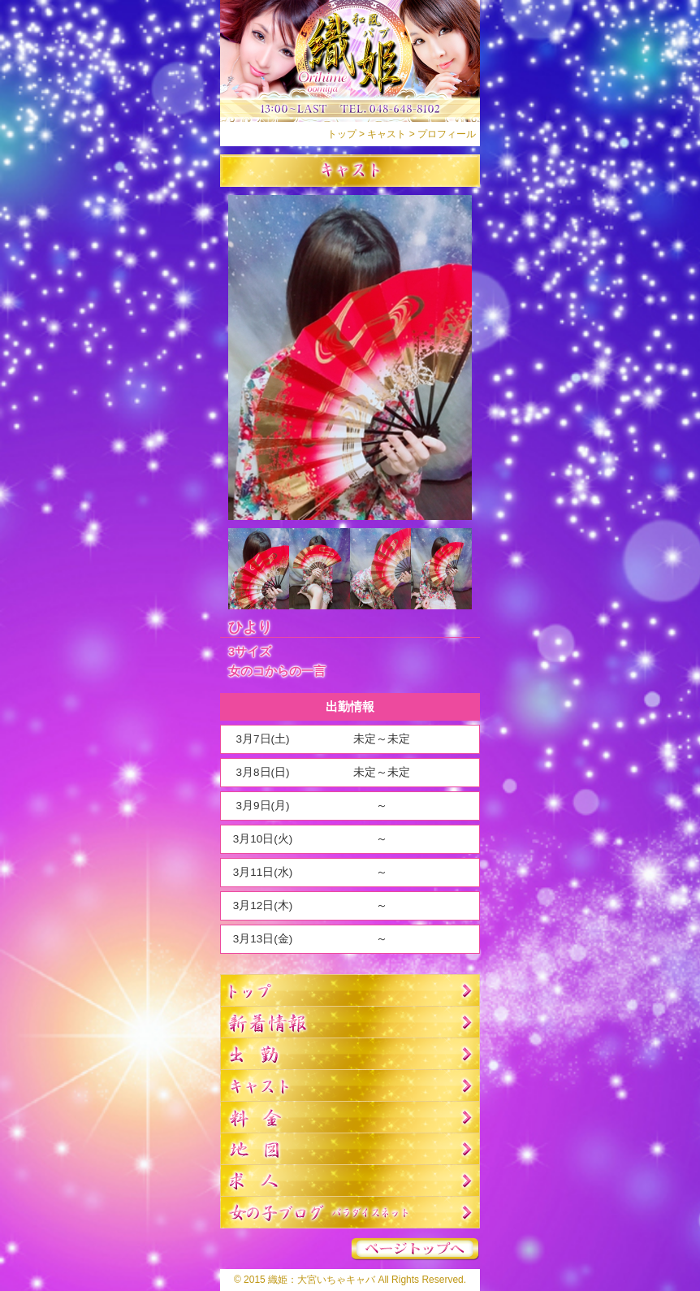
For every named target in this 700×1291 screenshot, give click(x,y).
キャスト (386, 134)
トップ (341, 134)
